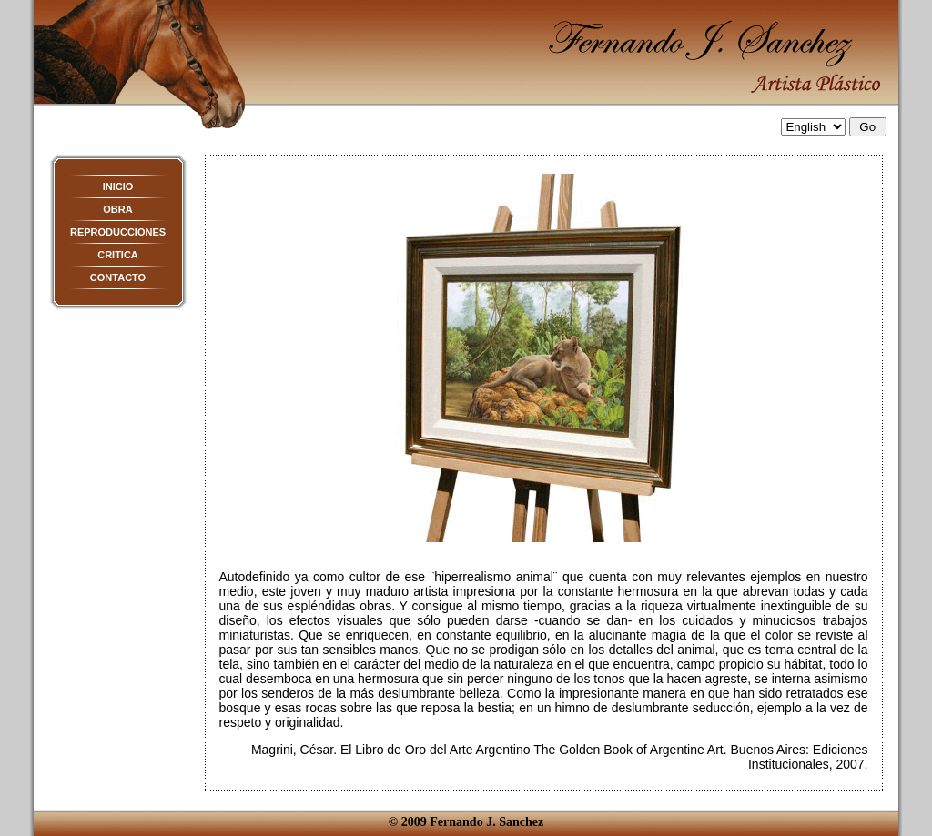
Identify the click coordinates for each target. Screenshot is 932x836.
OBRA (117, 209)
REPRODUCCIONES (118, 232)
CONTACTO (118, 277)
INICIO (118, 186)
